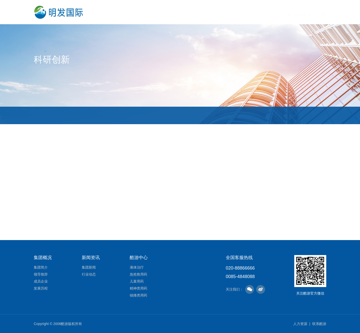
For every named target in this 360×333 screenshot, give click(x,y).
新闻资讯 (191, 14)
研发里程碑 (181, 115)
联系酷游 (319, 324)
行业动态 (89, 274)
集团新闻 (89, 267)
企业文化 (165, 14)
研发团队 (95, 115)
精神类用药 (138, 288)
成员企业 (41, 281)
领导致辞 (41, 274)
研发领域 (135, 115)
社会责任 (243, 26)
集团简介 (41, 267)
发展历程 (41, 288)
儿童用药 (137, 281)
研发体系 (56, 115)
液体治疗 (137, 267)
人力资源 (300, 324)
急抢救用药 (138, 274)
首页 (117, 14)
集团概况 (139, 14)
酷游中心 (217, 17)
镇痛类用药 (138, 295)
